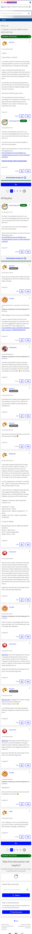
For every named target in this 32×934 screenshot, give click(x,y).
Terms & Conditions (26, 924)
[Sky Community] (10, 2)
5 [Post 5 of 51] (4, 377)
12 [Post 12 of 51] (4, 718)
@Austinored (6, 699)
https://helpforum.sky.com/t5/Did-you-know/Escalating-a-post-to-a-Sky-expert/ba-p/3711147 (16, 155)
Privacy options (5, 924)
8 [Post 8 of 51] (4, 540)
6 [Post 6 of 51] (4, 412)
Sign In (30, 3)
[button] (29, 41)
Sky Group (3, 929)
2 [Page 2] (14, 191)
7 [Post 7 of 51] (4, 442)
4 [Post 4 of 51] (4, 336)
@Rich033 (5, 655)
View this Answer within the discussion (14, 161)
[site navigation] (2, 2)
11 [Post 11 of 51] (4, 677)
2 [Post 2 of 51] (4, 167)
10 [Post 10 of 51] (4, 632)
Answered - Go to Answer (16, 36)
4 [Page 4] (20, 191)
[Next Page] (24, 191)
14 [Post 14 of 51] (4, 800)
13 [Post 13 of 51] (4, 761)
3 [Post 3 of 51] (4, 287)
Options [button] (3, 26)
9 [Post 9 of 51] (4, 596)
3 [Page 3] (17, 191)
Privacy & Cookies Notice (7, 926)
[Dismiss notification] (29, 7)
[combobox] (14, 13)
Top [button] (17, 921)
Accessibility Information (24, 926)
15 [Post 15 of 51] (4, 832)
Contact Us (28, 927)
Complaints (4, 927)
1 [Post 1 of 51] (4, 112)
